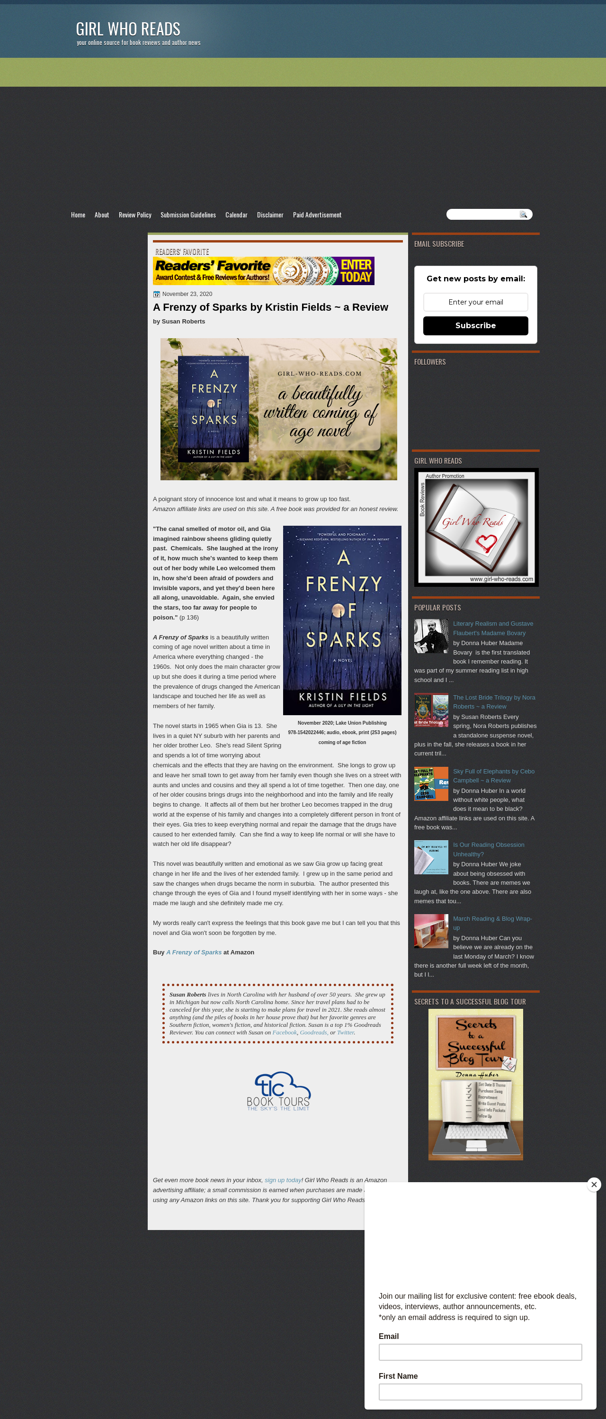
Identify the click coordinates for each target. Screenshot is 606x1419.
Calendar (236, 214)
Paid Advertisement (317, 214)
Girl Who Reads (128, 28)
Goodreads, (314, 1032)
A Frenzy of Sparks (194, 952)
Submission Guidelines (188, 214)
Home (78, 214)
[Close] (594, 1184)
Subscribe (475, 325)
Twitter (345, 1032)
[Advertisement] (303, 133)
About (102, 214)
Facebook (285, 1032)
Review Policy (135, 214)
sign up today (283, 1180)
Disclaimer (270, 214)
